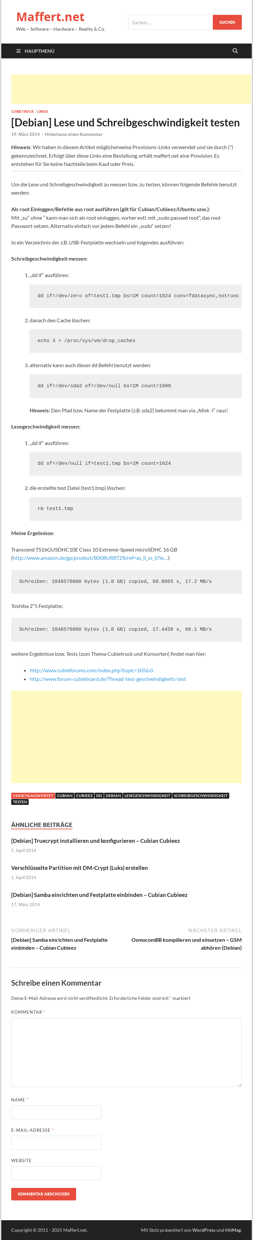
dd (99, 795)
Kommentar (28, 1012)
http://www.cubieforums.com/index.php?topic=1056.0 (91, 670)
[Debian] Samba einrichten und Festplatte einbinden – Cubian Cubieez (99, 894)
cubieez (84, 795)
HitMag (233, 1230)
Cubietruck (22, 111)
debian (113, 795)
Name (20, 1099)
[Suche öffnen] (235, 51)
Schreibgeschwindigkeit (201, 795)
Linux (42, 111)
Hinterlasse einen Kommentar (73, 134)
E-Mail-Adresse (32, 1130)
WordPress (203, 1230)
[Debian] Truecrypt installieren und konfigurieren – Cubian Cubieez (95, 840)
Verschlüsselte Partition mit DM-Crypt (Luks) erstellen (79, 867)
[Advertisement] (131, 89)
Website (21, 1160)
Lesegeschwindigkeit (147, 795)
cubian (64, 795)
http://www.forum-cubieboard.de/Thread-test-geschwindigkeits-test (108, 679)
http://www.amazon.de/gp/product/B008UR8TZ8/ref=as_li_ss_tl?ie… (90, 558)
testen (20, 801)
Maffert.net (50, 17)
